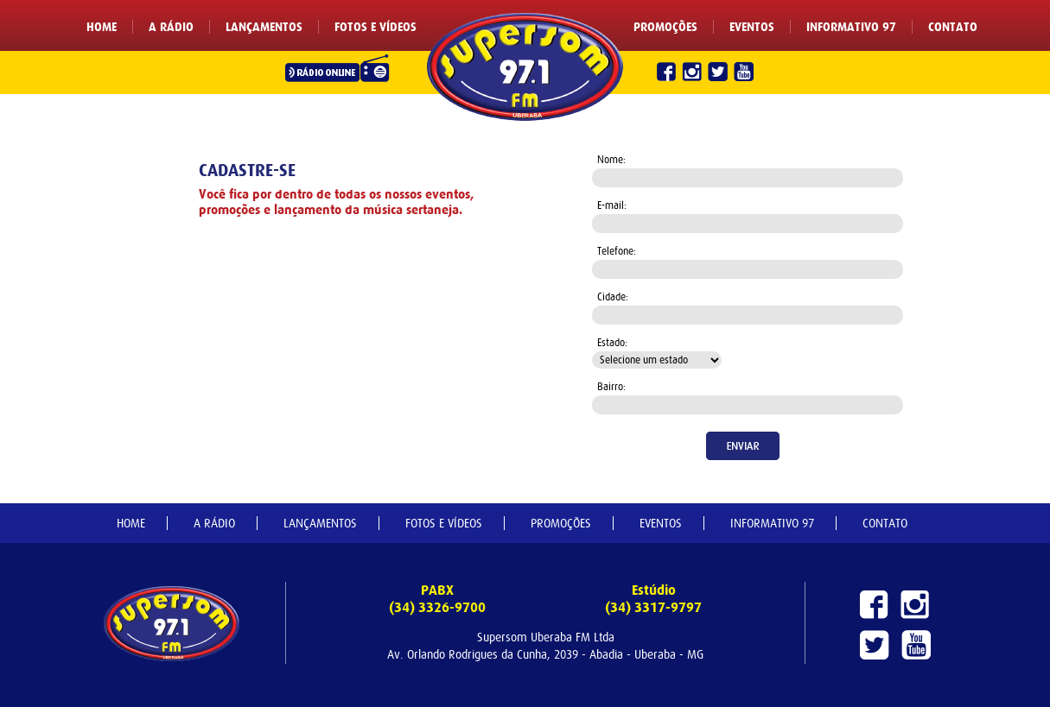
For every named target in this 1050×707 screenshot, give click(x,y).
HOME (101, 28)
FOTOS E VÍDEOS (375, 28)
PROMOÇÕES (665, 28)
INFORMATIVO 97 (851, 28)
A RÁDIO (171, 28)
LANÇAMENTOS (264, 28)
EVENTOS (751, 28)
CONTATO (952, 28)
